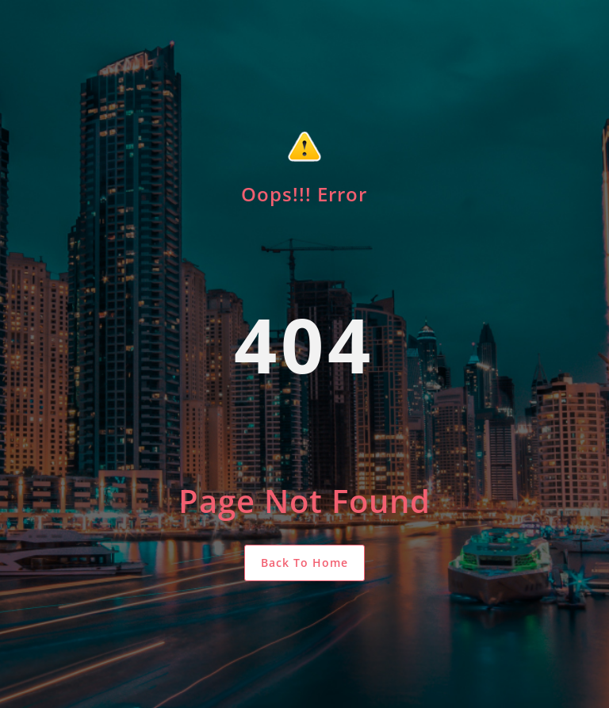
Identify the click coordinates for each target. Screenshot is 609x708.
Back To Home (304, 562)
